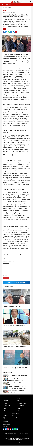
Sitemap (8, 433)
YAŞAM (5, 410)
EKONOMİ (6, 400)
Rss (5, 433)
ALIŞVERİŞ (6, 396)
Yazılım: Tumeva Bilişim (16, 442)
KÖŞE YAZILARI (7, 405)
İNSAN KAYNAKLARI (21, 403)
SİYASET (5, 408)
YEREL (18, 410)
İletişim (20, 433)
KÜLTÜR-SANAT (20, 405)
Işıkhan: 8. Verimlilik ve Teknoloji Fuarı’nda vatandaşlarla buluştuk (15, 368)
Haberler (6, 7)
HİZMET (5, 403)
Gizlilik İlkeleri (16, 436)
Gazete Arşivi (15, 417)
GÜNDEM (9, 7)
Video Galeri (5, 413)
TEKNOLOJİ (19, 408)
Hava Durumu (5, 421)
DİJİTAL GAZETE (7, 398)
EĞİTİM (18, 398)
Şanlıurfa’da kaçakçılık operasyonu (13, 306)
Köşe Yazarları (5, 415)
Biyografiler (5, 417)
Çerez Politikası (25, 433)
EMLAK (18, 400)
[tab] (6, 264)
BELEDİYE (19, 396)
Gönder (5, 278)
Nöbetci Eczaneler (6, 424)
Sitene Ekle (12, 433)
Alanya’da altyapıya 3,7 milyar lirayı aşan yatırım (15, 347)
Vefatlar (4, 418)
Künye (16, 433)
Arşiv (13, 415)
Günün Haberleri (15, 413)
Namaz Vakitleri (6, 426)
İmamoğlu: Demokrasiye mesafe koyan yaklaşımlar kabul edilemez (14, 326)
